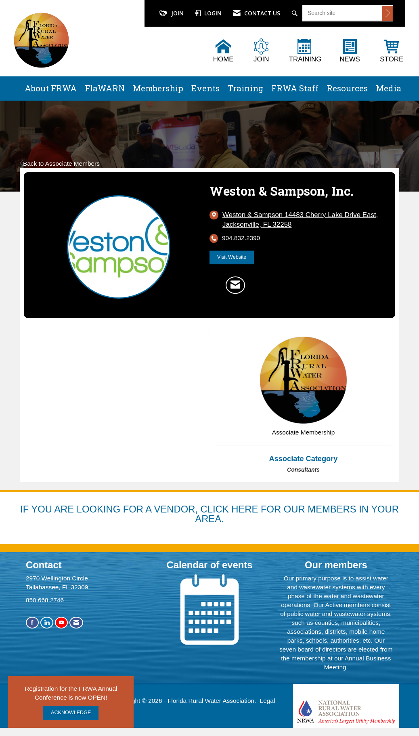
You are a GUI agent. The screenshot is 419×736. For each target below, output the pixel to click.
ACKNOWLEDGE (71, 712)
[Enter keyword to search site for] (342, 13)
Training (245, 88)
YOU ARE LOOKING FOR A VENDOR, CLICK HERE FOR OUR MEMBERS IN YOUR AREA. (215, 514)
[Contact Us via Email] (76, 622)
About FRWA (51, 88)
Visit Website (231, 257)
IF (25, 509)
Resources (347, 88)
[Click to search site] (387, 13)
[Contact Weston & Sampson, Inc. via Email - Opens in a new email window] (235, 284)
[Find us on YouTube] (61, 622)
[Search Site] (295, 13)
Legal (267, 700)
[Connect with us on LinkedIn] (46, 622)
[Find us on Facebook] (32, 622)
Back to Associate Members (60, 163)
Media (388, 88)
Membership (158, 88)
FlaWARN (105, 88)
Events (205, 88)
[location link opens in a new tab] (302, 220)
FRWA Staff (294, 88)
